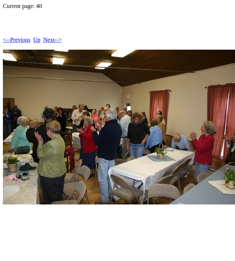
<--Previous (16, 40)
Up (37, 40)
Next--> (52, 40)
